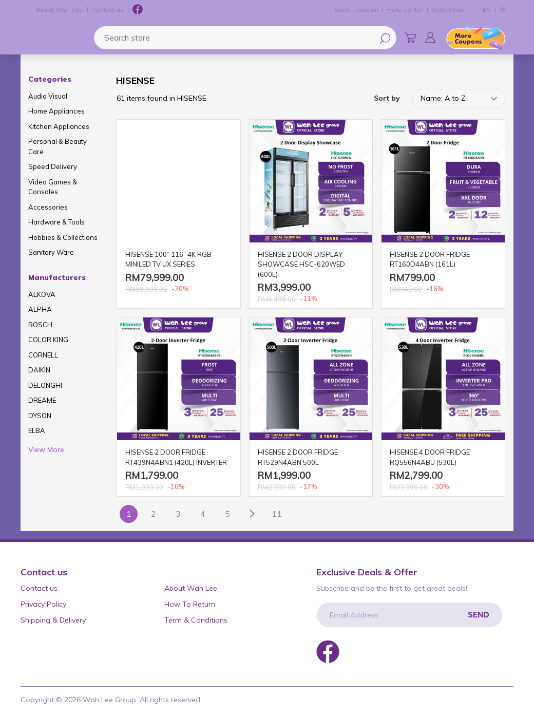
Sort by (387, 98)
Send (478, 615)
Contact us (108, 9)
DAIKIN (39, 370)
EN (487, 9)
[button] (430, 37)
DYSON (39, 415)
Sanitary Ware (51, 252)
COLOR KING (48, 339)
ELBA (36, 430)
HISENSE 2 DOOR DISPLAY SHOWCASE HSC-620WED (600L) (301, 264)
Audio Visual (47, 96)
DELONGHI (45, 385)
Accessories (48, 207)
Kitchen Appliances (58, 126)
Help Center (405, 9)
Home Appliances (56, 111)
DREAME (42, 400)
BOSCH (40, 325)
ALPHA (40, 309)
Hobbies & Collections (63, 237)
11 (277, 514)
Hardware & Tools (56, 222)
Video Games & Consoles (52, 187)
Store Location (356, 9)
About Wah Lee (59, 9)
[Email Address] (409, 615)
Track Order (449, 9)
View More (46, 449)
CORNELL (43, 355)
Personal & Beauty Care (57, 146)
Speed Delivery (52, 166)
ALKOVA (41, 294)
